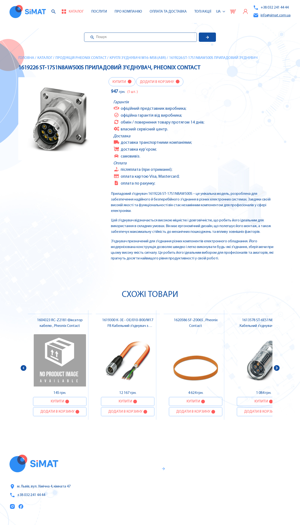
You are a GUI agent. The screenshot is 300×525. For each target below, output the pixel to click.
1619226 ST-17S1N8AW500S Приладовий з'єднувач (213, 58)
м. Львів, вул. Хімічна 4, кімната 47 (40, 486)
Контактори (256, 491)
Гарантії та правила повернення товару (137, 487)
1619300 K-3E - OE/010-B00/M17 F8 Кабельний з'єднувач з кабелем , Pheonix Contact (127, 326)
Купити (119, 82)
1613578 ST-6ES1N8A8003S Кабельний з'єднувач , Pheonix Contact (263, 326)
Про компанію (201, 481)
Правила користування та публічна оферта (131, 502)
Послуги (99, 12)
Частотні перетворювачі (267, 471)
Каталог (44, 58)
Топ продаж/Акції (204, 501)
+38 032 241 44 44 (271, 7)
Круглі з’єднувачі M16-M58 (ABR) (138, 58)
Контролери (256, 461)
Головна (26, 58)
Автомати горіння (261, 501)
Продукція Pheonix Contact (80, 58)
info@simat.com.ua (271, 15)
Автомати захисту (262, 481)
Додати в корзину (157, 82)
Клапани (253, 511)
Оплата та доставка (168, 12)
